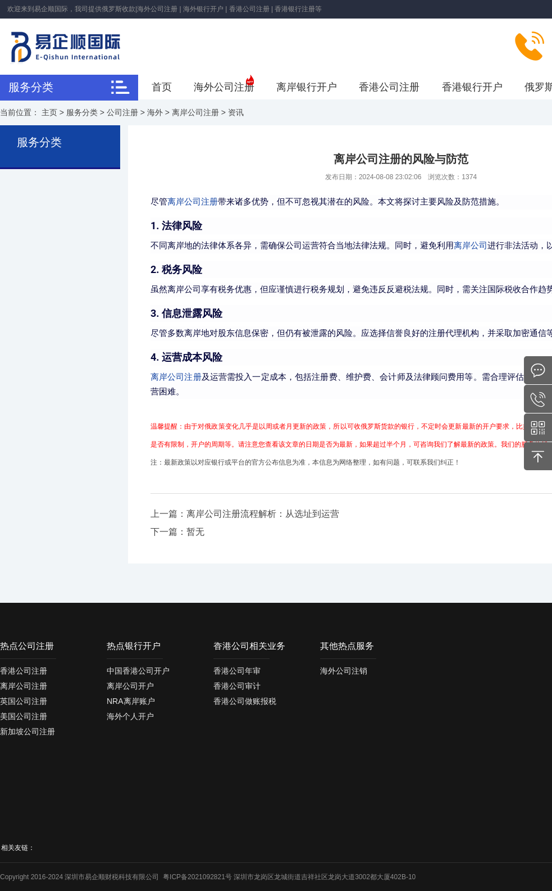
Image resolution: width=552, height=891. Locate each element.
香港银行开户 (472, 87)
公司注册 (122, 112)
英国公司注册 (23, 701)
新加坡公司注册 (27, 731)
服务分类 (82, 112)
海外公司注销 (343, 670)
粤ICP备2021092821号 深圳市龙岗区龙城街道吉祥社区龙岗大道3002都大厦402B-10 (289, 877)
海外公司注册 (224, 87)
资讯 (236, 112)
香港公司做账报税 (244, 701)
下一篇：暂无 (177, 532)
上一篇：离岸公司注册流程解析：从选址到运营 (244, 514)
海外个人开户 (130, 716)
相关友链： (18, 847)
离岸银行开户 (306, 87)
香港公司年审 (237, 670)
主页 (49, 112)
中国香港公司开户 (138, 670)
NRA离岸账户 (131, 701)
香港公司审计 (237, 686)
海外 (155, 112)
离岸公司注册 (195, 112)
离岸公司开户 (130, 686)
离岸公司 (470, 245)
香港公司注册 (389, 87)
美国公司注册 (23, 716)
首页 (162, 87)
